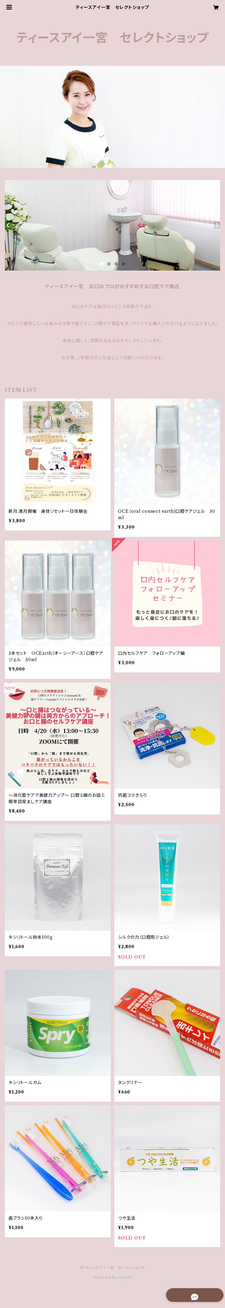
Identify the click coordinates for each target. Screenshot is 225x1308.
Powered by (112, 1277)
